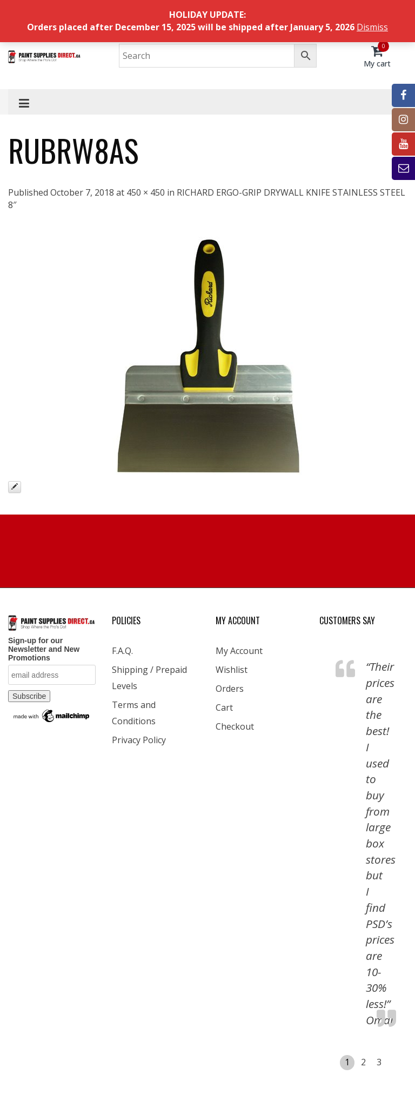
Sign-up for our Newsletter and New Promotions (43, 649)
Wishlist (231, 670)
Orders (230, 689)
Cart (224, 707)
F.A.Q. (122, 651)
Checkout (235, 726)
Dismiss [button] (372, 27)
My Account (239, 651)
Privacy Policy (139, 740)
